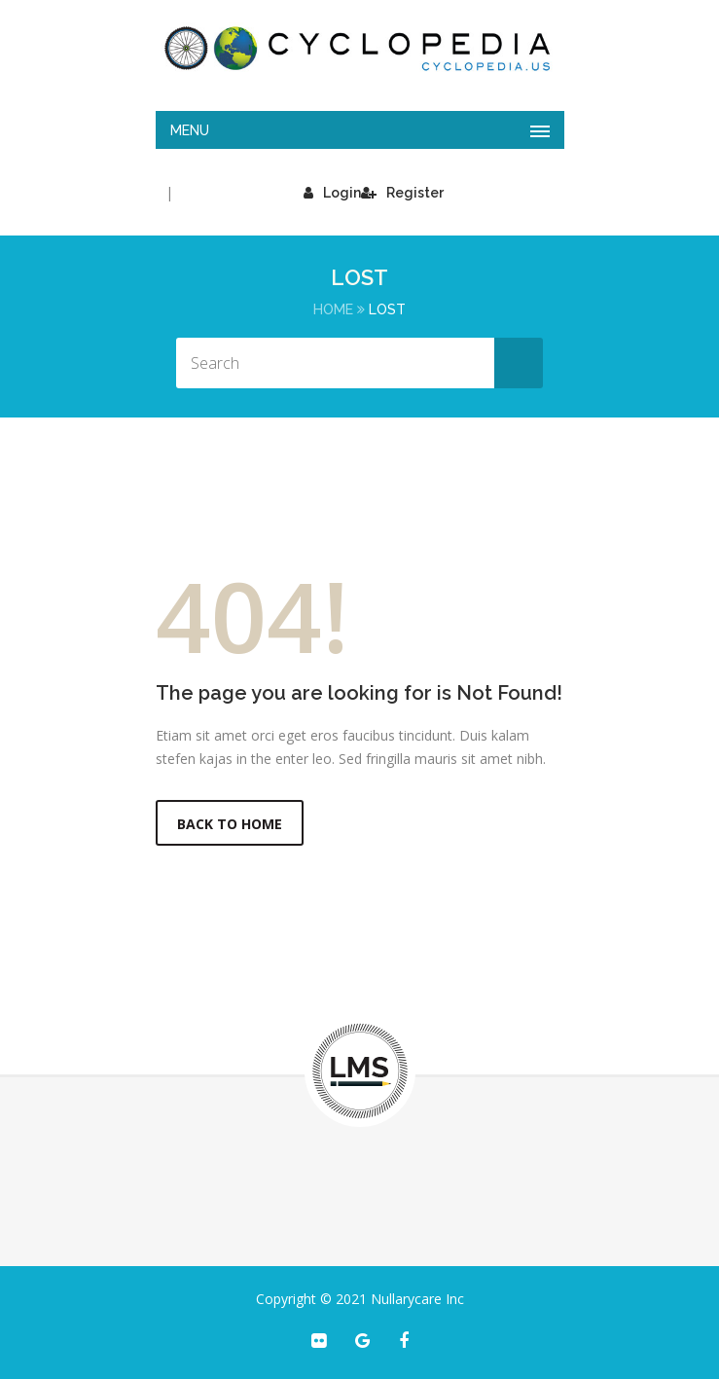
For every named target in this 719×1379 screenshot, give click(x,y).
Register (402, 192)
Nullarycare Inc (417, 1298)
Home (333, 309)
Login (332, 192)
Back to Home (229, 824)
